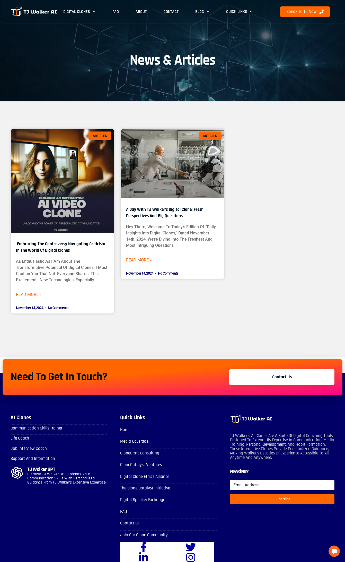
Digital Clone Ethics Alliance (143, 476)
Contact (171, 11)
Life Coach (19, 439)
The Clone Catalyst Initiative (144, 487)
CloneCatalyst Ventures (140, 465)
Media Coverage (133, 442)
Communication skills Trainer (35, 429)
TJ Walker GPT (42, 469)
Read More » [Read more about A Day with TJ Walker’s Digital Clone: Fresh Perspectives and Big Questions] (141, 261)
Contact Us (129, 521)
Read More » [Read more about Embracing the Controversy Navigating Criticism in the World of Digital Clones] (31, 295)
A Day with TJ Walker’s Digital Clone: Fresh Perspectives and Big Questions (168, 212)
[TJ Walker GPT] (17, 472)
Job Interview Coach (28, 449)
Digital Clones (79, 12)
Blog (202, 12)
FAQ (115, 11)
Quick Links (239, 12)
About (141, 11)
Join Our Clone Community (142, 533)
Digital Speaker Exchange (141, 499)
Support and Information (31, 458)
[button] (334, 551)
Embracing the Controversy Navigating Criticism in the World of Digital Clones (60, 246)
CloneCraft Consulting (138, 453)
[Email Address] (282, 486)
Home (125, 431)
